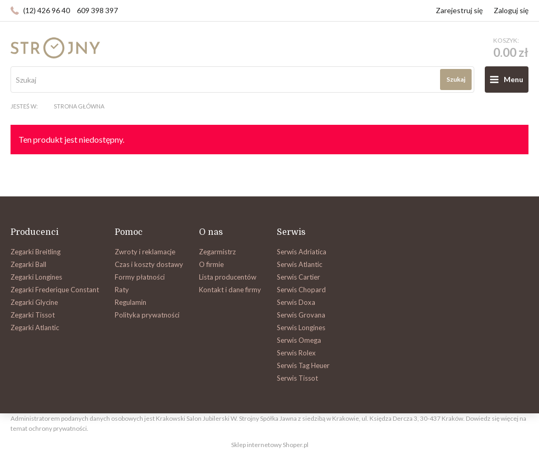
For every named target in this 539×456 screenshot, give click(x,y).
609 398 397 (97, 10)
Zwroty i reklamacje (145, 251)
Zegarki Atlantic (35, 327)
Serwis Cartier (298, 277)
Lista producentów (227, 277)
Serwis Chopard (301, 289)
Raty (122, 289)
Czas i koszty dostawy (149, 264)
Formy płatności (140, 277)
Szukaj (455, 79)
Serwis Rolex (296, 353)
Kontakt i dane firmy (230, 289)
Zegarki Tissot (33, 315)
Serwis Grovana (301, 315)
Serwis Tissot (297, 378)
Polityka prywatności (147, 315)
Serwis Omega (299, 340)
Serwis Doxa (296, 302)
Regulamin (130, 302)
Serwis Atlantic (299, 264)
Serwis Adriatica (301, 251)
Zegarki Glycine (34, 302)
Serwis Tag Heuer (303, 365)
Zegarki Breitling (36, 251)
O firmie (211, 264)
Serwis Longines (301, 327)
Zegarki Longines (36, 277)
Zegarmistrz (217, 251)
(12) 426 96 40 (46, 10)
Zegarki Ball (28, 264)
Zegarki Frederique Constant (55, 289)
